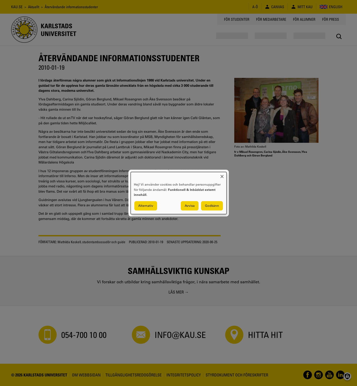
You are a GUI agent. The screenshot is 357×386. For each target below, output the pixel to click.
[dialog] (179, 193)
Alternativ (145, 206)
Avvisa (190, 206)
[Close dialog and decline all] (222, 175)
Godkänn (212, 206)
